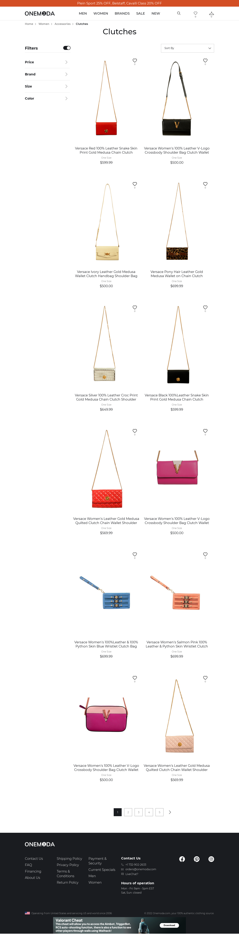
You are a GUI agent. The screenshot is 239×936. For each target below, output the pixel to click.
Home (29, 24)
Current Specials (101, 870)
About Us (32, 878)
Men (83, 13)
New (156, 13)
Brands (122, 13)
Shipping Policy (69, 859)
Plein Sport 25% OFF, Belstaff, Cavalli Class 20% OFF (119, 3)
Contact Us (34, 859)
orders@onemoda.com (140, 869)
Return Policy (68, 882)
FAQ (28, 865)
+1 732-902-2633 (135, 864)
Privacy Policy (68, 865)
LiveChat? (131, 874)
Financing (33, 871)
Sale (140, 13)
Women (100, 13)
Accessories (63, 24)
